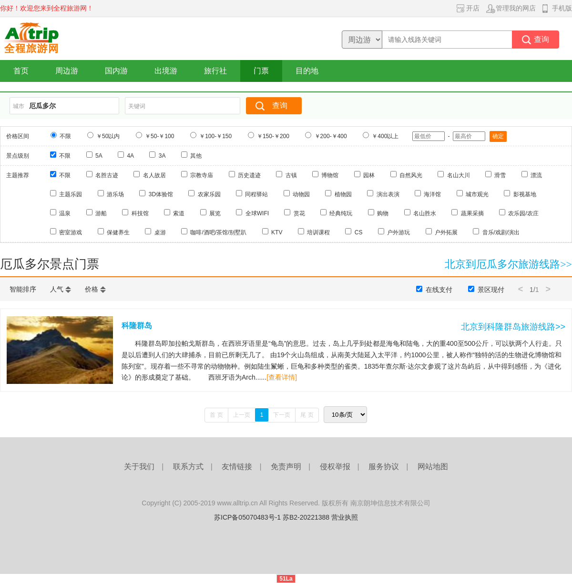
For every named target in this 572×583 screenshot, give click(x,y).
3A (162, 155)
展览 (215, 213)
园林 (369, 175)
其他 (196, 155)
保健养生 (118, 232)
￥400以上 (385, 136)
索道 (178, 213)
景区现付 (491, 289)
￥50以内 (108, 136)
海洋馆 (432, 194)
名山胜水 (424, 213)
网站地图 (433, 466)
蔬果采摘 (472, 213)
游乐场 (115, 194)
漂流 (536, 175)
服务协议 (383, 466)
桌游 (160, 232)
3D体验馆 (161, 194)
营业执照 (344, 517)
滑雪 (500, 175)
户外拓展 (446, 232)
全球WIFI (257, 213)
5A (98, 155)
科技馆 (140, 213)
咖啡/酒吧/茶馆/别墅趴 (218, 232)
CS (359, 232)
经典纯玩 (340, 213)
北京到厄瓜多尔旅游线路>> (508, 264)
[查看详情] (281, 377)
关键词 (136, 106)
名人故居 (154, 175)
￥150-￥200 (273, 136)
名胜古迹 (106, 175)
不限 (65, 136)
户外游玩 (398, 232)
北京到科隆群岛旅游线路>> (513, 327)
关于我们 (139, 466)
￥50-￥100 (159, 136)
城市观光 (477, 194)
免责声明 (286, 466)
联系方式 (188, 466)
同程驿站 (256, 194)
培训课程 (318, 232)
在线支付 (439, 289)
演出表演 (388, 194)
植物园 (343, 194)
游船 (101, 213)
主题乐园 (70, 194)
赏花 (299, 213)
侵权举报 (335, 466)
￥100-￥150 (215, 136)
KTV (276, 232)
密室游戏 (70, 232)
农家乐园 (209, 194)
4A (130, 155)
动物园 (301, 194)
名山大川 (458, 175)
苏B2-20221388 (306, 517)
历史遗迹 (249, 175)
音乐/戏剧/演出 (501, 232)
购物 (382, 213)
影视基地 (524, 194)
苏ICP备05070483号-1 (247, 517)
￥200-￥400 (331, 136)
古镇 (291, 175)
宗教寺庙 (201, 175)
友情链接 (237, 466)
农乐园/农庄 (523, 213)
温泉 (65, 213)
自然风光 (410, 175)
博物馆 (329, 175)
